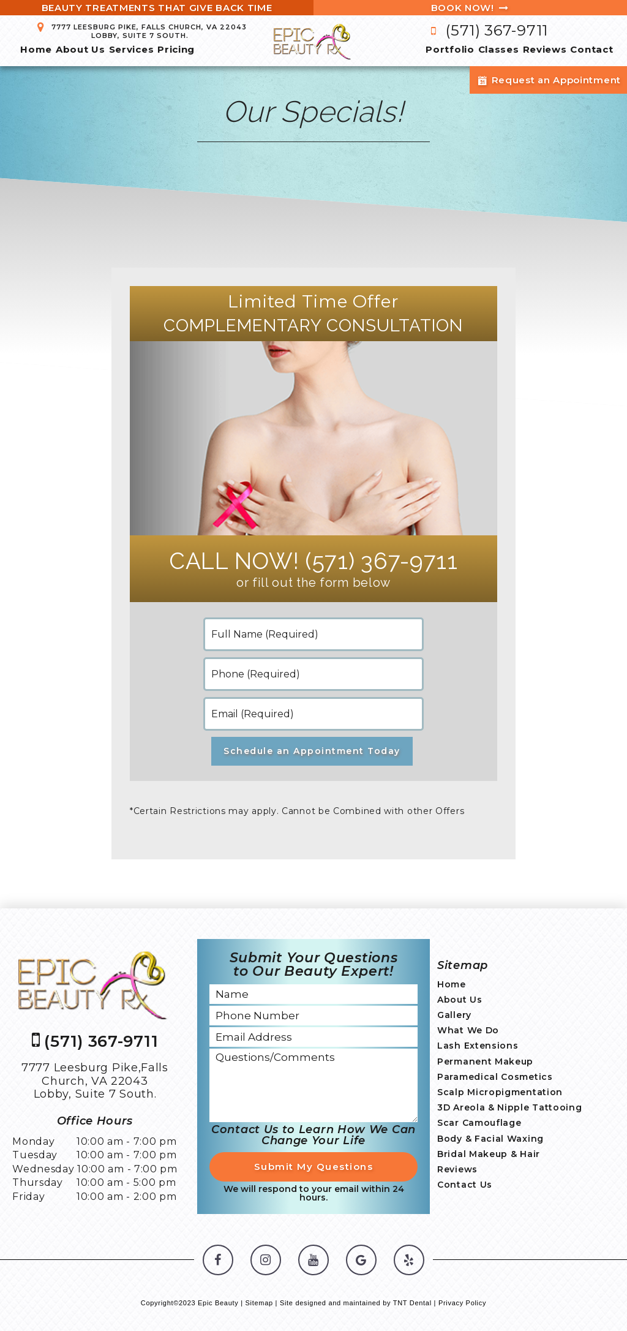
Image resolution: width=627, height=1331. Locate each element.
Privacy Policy (462, 1302)
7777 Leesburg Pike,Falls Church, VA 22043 (95, 1081)
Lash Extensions (478, 1045)
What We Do (468, 1030)
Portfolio (450, 49)
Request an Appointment (548, 80)
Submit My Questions (314, 1166)
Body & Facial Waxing (490, 1138)
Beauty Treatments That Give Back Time (157, 7)
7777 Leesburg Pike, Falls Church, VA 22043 (140, 31)
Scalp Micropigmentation (500, 1092)
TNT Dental (412, 1302)
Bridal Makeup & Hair (488, 1153)
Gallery (454, 1014)
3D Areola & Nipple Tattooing (509, 1107)
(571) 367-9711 (487, 30)
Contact (591, 49)
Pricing (176, 49)
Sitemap (259, 1302)
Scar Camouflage (479, 1122)
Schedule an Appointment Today (311, 750)
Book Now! (470, 7)
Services (131, 49)
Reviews (545, 49)
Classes (498, 49)
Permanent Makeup (485, 1061)
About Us (80, 49)
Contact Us (464, 1184)
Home (36, 49)
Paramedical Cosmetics (495, 1076)
